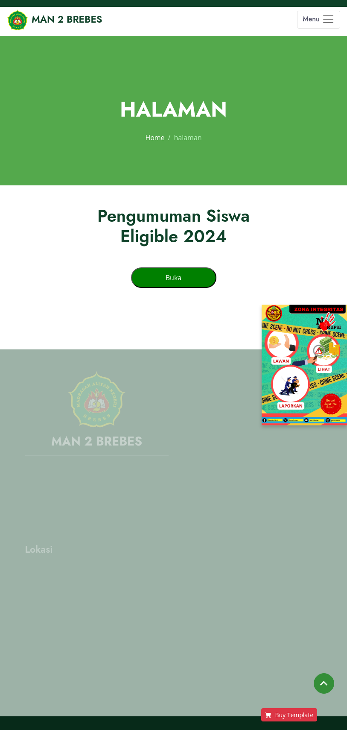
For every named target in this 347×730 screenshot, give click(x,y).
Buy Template (289, 715)
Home (154, 137)
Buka (173, 277)
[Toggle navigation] (318, 20)
